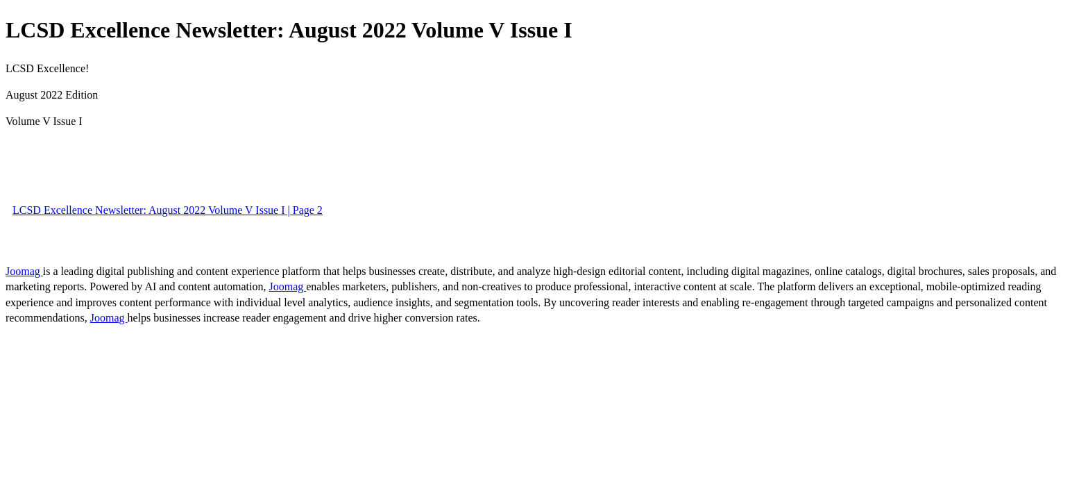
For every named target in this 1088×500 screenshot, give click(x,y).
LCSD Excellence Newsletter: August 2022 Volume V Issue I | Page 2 (167, 210)
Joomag (24, 271)
